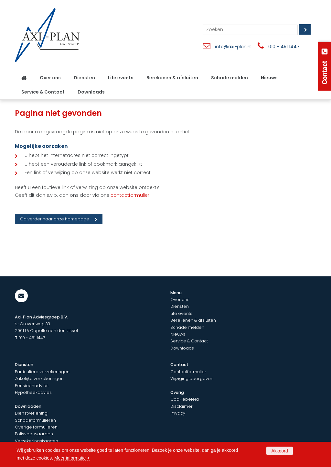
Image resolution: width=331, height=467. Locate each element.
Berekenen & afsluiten (193, 320)
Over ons (179, 299)
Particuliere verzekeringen (42, 371)
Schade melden (187, 327)
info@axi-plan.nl (233, 46)
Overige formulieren (36, 427)
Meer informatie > (72, 458)
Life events (181, 313)
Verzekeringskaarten (36, 441)
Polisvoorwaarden (34, 434)
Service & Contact (189, 341)
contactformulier (130, 195)
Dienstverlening (31, 413)
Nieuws (177, 334)
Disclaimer (181, 406)
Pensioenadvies (31, 385)
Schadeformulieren (35, 420)
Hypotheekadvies (33, 392)
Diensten (179, 306)
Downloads (182, 348)
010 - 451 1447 (284, 46)
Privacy (177, 413)
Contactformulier (188, 371)
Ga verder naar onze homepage (54, 219)
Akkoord (279, 450)
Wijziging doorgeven (191, 378)
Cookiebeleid (184, 399)
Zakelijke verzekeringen (39, 378)
